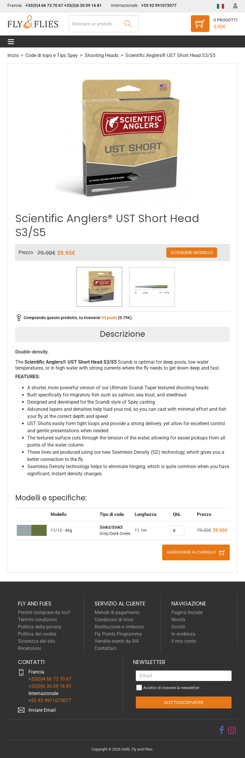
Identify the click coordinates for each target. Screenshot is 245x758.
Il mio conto (183, 641)
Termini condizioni (37, 619)
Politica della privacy (40, 627)
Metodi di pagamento (117, 612)
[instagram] (232, 730)
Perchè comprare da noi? (44, 612)
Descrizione (122, 334)
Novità (178, 619)
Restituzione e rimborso (119, 627)
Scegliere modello (192, 252)
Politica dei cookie (37, 634)
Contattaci (105, 648)
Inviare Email (42, 710)
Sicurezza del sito (36, 641)
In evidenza (183, 634)
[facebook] (221, 730)
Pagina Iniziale (187, 612)
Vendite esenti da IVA (117, 641)
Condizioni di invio (114, 619)
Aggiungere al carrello (191, 552)
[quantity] (177, 530)
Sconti (178, 627)
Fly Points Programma (118, 634)
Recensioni (29, 648)
